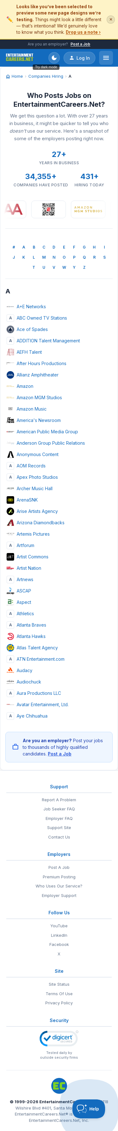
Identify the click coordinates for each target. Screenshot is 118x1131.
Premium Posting (59, 876)
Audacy (19, 670)
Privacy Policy (59, 1002)
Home (14, 76)
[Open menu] (106, 58)
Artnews (20, 579)
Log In (79, 58)
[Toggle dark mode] (54, 57)
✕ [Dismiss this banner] (111, 19)
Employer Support (59, 895)
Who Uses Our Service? (59, 885)
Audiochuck (24, 682)
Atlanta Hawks (26, 636)
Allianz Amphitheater (33, 375)
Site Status (59, 984)
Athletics (20, 613)
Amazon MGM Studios (34, 397)
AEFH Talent (24, 352)
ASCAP (19, 591)
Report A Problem (59, 799)
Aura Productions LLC (34, 693)
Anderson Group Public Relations (46, 443)
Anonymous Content (33, 454)
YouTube (59, 925)
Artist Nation (24, 568)
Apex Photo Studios (32, 477)
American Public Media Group (42, 432)
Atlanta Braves (26, 625)
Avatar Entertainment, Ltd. (38, 704)
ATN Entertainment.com (36, 659)
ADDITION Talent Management (43, 341)
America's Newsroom (34, 420)
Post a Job (80, 44)
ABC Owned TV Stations (37, 318)
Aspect (19, 602)
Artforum (20, 545)
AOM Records (26, 466)
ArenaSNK (22, 500)
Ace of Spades (27, 329)
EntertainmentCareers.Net (67, 1101)
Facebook (59, 944)
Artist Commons (27, 557)
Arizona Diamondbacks (36, 522)
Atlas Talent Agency (32, 648)
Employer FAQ (59, 818)
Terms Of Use (59, 993)
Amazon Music (27, 409)
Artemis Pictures (28, 534)
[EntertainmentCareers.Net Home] (19, 57)
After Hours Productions (36, 363)
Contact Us (59, 836)
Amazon (20, 386)
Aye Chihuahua (27, 716)
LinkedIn (59, 935)
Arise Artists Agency (32, 511)
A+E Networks (26, 306)
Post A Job (59, 867)
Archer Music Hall (30, 488)
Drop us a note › (83, 32)
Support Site (59, 827)
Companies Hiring (45, 76)
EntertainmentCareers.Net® (41, 1113)
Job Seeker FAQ (59, 808)
